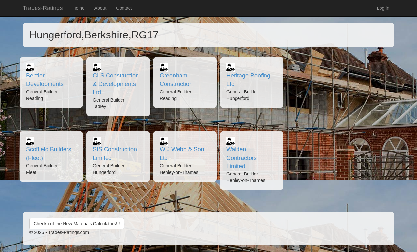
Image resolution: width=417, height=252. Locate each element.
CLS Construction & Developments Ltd (116, 83)
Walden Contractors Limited (241, 157)
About (100, 8)
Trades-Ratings (43, 8)
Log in (383, 8)
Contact (124, 8)
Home (78, 8)
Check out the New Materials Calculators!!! (77, 223)
